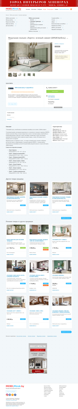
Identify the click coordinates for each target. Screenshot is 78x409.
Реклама (60, 391)
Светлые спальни (31, 336)
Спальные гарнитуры (22, 15)
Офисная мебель (10, 23)
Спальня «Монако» (58, 275)
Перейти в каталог (66, 218)
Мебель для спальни (14, 15)
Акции (44, 9)
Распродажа (50, 9)
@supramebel (56, 99)
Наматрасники (33, 29)
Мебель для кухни (10, 18)
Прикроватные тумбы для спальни (38, 27)
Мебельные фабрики (48, 388)
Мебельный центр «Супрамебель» (24, 87)
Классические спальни (21, 336)
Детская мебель (9, 25)
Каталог (28, 9)
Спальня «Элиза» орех (36, 311)
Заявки (56, 9)
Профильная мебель (56, 25)
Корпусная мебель (10, 21)
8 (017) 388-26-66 (51, 96)
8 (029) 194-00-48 (32, 254)
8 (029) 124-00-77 (51, 87)
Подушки (32, 26)
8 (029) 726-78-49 (10, 290)
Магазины (33, 9)
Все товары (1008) (12, 104)
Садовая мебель (55, 18)
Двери (53, 21)
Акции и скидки (47, 393)
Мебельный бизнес (64, 9)
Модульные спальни (41, 336)
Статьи (45, 396)
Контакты (61, 396)
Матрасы (32, 23)
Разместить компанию (11, 391)
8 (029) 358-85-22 (55, 290)
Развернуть (9, 119)
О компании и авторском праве (11, 400)
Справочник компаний (48, 390)
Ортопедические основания (36, 24)
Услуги (53, 20)
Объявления (61, 393)
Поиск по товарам (47, 391)
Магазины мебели (47, 387)
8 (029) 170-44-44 (10, 254)
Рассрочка (61, 388)
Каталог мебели (47, 385)
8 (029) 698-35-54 (32, 290)
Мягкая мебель (9, 20)
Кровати (32, 19)
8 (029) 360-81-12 (32, 325)
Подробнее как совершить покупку (12, 405)
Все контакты (58, 107)
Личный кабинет (62, 387)
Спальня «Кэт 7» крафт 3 (59, 239)
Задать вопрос (55, 91)
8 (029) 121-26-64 (55, 254)
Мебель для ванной (56, 27)
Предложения (61, 394)
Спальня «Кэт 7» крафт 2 (14, 311)
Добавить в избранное (59, 43)
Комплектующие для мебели (58, 23)
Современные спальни (52, 336)
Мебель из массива (33, 31)
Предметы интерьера (57, 29)
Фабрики (39, 9)
